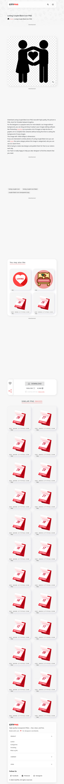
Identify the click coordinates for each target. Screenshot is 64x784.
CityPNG (19, 129)
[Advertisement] (32, 30)
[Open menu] (53, 4)
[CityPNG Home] (13, 4)
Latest (12, 742)
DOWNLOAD (35, 384)
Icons (12, 141)
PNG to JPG (14, 750)
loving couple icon (14, 189)
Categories (14, 744)
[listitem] (14, 776)
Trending (13, 747)
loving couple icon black (30, 189)
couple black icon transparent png (19, 192)
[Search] (48, 4)
